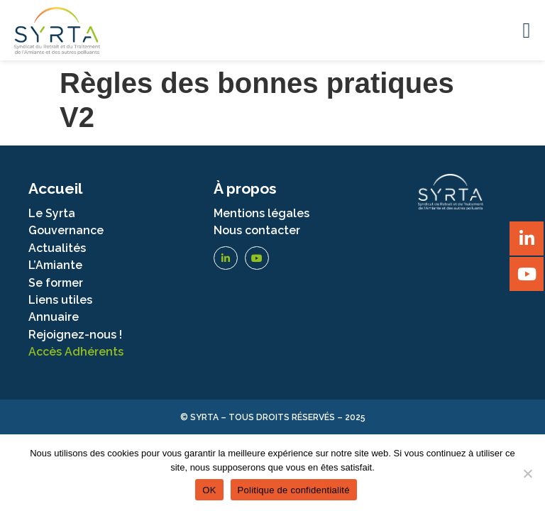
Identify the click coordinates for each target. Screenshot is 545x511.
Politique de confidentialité (294, 490)
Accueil (55, 188)
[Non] (527, 473)
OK (209, 490)
